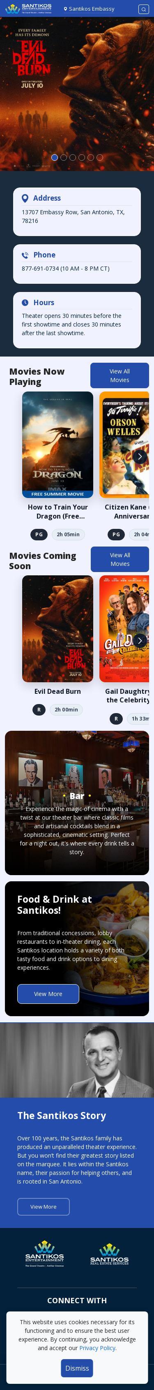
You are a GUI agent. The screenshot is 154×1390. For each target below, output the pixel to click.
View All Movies (120, 375)
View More (48, 994)
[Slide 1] (63, 157)
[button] (140, 456)
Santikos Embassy (92, 8)
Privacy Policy (97, 1348)
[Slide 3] (81, 157)
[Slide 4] (90, 157)
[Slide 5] (100, 157)
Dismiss (77, 1368)
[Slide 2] (72, 157)
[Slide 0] (54, 157)
